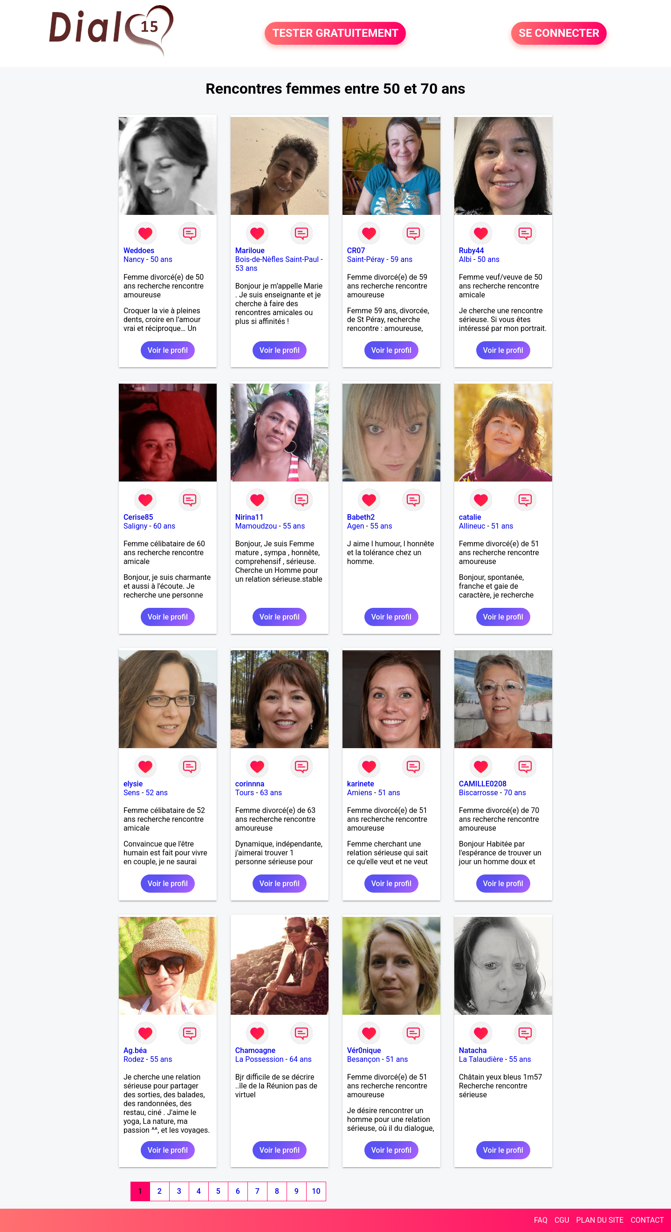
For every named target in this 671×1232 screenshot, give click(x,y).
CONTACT (647, 1220)
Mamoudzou (256, 526)
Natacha (473, 1050)
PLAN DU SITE (600, 1220)
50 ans (161, 259)
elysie (133, 783)
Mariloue (250, 250)
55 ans (294, 526)
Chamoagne (255, 1050)
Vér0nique (364, 1050)
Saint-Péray (365, 259)
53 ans (246, 268)
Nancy (133, 259)
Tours (244, 792)
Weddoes (138, 250)
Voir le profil (168, 350)
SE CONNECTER (559, 33)
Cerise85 (138, 517)
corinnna (250, 783)
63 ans (271, 792)
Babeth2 (361, 517)
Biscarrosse (478, 792)
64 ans (300, 1059)
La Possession (259, 1059)
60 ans (164, 526)
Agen (355, 526)
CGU (562, 1220)
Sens (131, 792)
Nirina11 (249, 517)
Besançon (363, 1059)
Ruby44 (471, 250)
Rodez (133, 1059)
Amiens (359, 792)
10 (316, 1191)
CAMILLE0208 (483, 783)
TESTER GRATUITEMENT (335, 33)
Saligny (135, 526)
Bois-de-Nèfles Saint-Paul (277, 259)
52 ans (156, 792)
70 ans (515, 792)
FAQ (541, 1220)
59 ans (401, 259)
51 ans (502, 526)
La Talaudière (481, 1059)
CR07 (356, 250)
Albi (465, 259)
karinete (360, 783)
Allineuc (472, 526)
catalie (470, 517)
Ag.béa (135, 1050)
